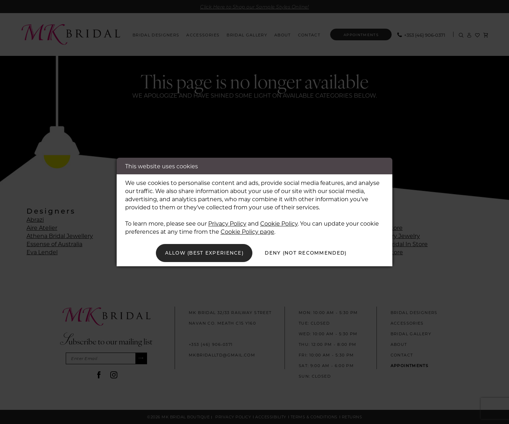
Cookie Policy (279, 223)
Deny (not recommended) (307, 253)
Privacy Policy (227, 223)
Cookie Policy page (247, 231)
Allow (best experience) (202, 253)
